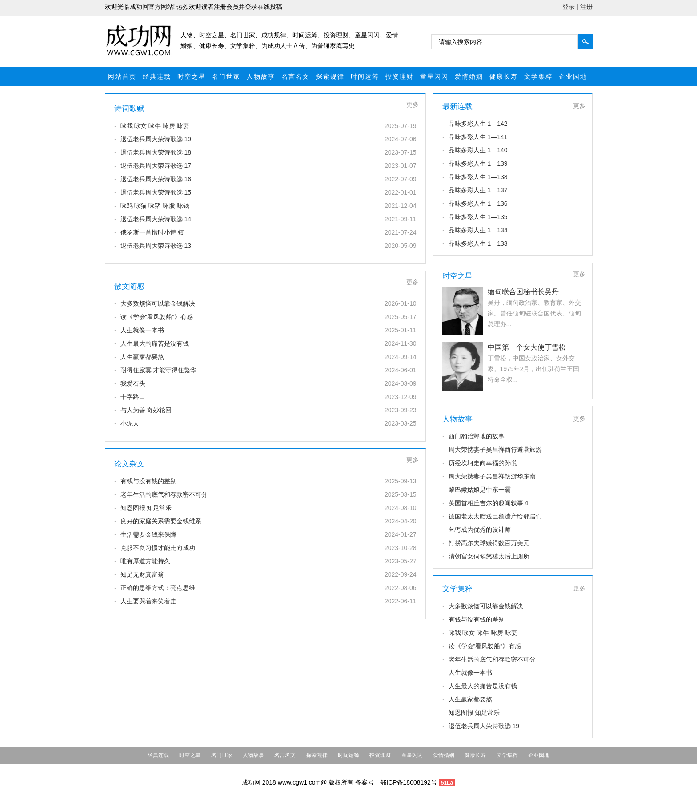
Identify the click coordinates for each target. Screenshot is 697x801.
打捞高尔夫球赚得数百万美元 (489, 542)
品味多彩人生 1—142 (478, 123)
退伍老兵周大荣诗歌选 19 (155, 139)
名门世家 (226, 76)
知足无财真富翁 (142, 574)
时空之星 (191, 76)
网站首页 (122, 76)
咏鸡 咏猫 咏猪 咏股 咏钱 (155, 205)
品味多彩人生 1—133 (478, 243)
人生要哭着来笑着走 (148, 601)
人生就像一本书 (142, 330)
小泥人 (129, 423)
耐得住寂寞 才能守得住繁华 (158, 370)
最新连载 (457, 106)
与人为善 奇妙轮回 (146, 410)
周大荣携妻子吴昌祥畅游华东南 (492, 476)
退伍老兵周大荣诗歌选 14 (155, 219)
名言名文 (295, 76)
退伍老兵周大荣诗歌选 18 (155, 152)
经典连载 (157, 76)
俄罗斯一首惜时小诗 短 (152, 232)
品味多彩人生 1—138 (478, 176)
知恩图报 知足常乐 (146, 507)
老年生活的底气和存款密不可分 (164, 494)
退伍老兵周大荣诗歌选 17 (155, 165)
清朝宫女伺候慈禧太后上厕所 (489, 556)
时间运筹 (365, 76)
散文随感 (129, 286)
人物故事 (261, 76)
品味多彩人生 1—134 (478, 230)
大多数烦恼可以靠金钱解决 (157, 303)
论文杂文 (129, 464)
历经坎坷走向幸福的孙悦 (483, 462)
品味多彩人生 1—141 (478, 136)
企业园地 (573, 76)
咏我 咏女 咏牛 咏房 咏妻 (155, 125)
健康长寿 (503, 76)
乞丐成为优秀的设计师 (480, 529)
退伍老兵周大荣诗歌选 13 (155, 245)
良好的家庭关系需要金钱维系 (160, 521)
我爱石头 (132, 383)
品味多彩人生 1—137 (478, 190)
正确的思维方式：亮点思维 (157, 587)
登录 (568, 6)
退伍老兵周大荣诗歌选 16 (155, 179)
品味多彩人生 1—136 (478, 203)
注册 (586, 6)
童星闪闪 (434, 76)
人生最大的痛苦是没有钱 (154, 343)
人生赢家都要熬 (142, 356)
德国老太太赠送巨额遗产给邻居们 (495, 516)
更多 (412, 104)
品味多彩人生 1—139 (478, 163)
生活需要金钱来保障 (148, 534)
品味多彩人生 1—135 (478, 216)
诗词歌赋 (129, 108)
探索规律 (330, 76)
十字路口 (132, 396)
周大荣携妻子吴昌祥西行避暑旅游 (495, 449)
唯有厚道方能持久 (145, 561)
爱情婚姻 (469, 76)
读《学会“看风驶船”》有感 (156, 316)
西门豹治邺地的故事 (477, 436)
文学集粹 (538, 76)
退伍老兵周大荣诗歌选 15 (155, 192)
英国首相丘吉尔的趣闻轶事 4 (489, 502)
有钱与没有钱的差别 (148, 481)
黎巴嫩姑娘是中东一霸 (480, 489)
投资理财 (399, 76)
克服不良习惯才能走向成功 (157, 547)
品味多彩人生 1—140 (478, 150)
